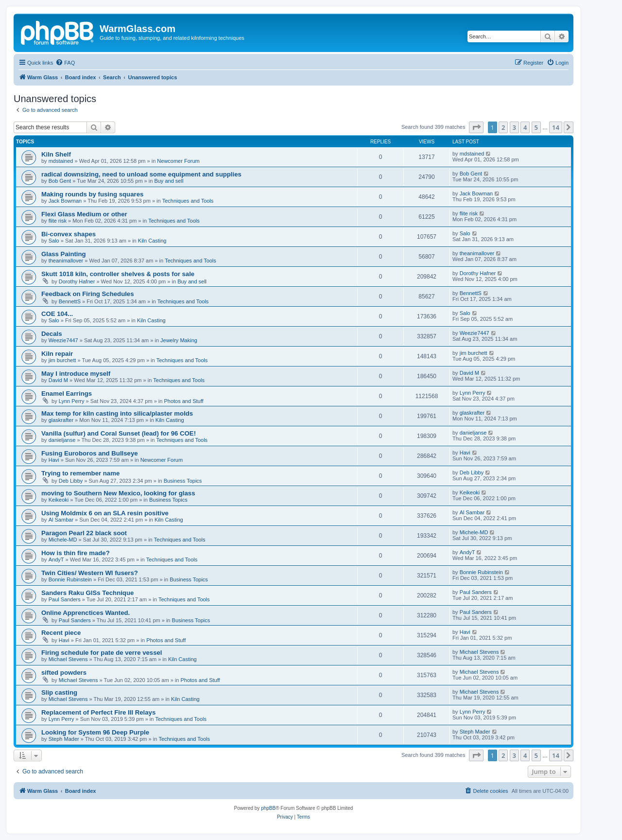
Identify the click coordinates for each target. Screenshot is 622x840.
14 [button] (555, 127)
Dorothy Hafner (77, 281)
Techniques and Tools (188, 201)
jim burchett (62, 360)
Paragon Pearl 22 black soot (84, 533)
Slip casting (59, 692)
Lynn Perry (72, 401)
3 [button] (514, 127)
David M (58, 380)
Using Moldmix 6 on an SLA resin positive (105, 513)
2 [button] (503, 127)
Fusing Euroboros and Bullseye (89, 453)
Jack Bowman (65, 201)
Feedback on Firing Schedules (87, 294)
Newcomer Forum (178, 161)
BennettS (70, 301)
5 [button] (536, 127)
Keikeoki (59, 500)
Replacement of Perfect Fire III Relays (98, 712)
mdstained (61, 161)
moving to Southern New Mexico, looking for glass (118, 493)
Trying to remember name (80, 473)
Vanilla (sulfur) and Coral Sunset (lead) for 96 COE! (118, 433)
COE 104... (57, 313)
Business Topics (183, 481)
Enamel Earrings (66, 393)
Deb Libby (71, 481)
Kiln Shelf (56, 154)
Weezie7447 (63, 340)
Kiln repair (57, 353)
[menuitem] (65, 63)
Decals (51, 333)
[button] (476, 127)
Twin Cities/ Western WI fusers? (89, 573)
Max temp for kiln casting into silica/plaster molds (117, 413)
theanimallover (66, 260)
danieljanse (62, 440)
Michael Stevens (68, 659)
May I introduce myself (75, 373)
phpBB (268, 808)
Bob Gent (60, 181)
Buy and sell (168, 181)
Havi (54, 460)
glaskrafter (61, 420)
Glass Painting (63, 254)
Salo (54, 241)
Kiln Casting (152, 241)
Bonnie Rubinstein (70, 579)
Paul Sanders (65, 599)
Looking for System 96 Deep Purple (95, 732)
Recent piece (61, 632)
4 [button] (525, 127)
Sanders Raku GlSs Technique (87, 592)
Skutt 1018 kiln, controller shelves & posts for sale (117, 274)
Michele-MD (63, 539)
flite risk (58, 221)
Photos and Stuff (183, 401)
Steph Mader (64, 739)
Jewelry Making (178, 340)
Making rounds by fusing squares (92, 194)
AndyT (56, 559)
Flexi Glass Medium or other (84, 214)
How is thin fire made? (75, 553)
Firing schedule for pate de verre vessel (101, 652)
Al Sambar (61, 520)
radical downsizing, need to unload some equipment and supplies (141, 174)
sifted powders (63, 672)
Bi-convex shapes (68, 234)
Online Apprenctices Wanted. (85, 612)
